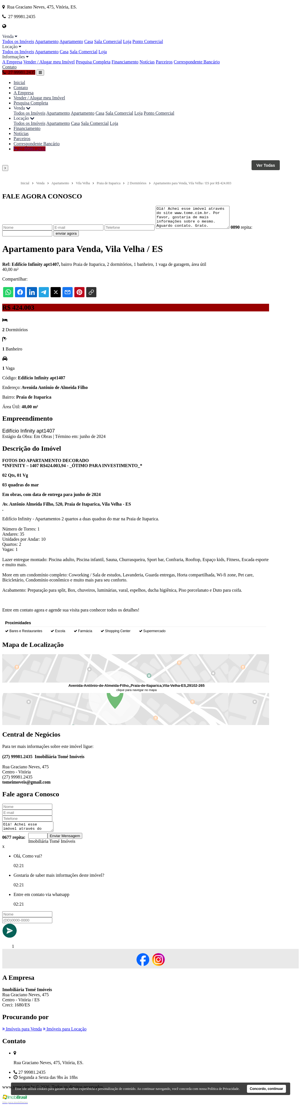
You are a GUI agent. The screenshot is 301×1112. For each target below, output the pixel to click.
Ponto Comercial (148, 41)
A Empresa (12, 61)
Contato (9, 67)
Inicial (19, 82)
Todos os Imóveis (18, 41)
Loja (127, 41)
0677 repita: (13, 843)
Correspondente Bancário (197, 61)
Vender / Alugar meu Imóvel (49, 61)
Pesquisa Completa (93, 61)
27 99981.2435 (18, 72)
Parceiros (164, 61)
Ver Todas (265, 165)
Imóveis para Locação (64, 1034)
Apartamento (47, 41)
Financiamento (125, 61)
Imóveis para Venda (22, 1034)
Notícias (147, 61)
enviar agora (66, 238)
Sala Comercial (108, 41)
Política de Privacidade (223, 1089)
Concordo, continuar (266, 1089)
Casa (88, 41)
